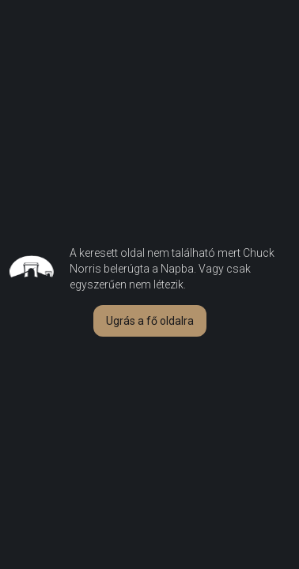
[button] (149, 321)
